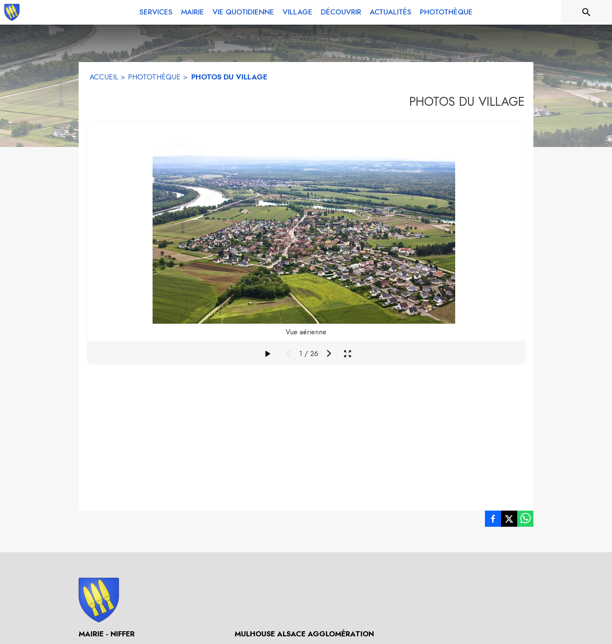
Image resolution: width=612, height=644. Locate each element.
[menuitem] (156, 10)
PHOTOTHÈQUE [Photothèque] (154, 77)
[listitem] (493, 520)
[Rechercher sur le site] (586, 12)
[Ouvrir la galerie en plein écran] (347, 354)
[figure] (306, 231)
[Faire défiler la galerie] (267, 353)
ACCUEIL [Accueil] (104, 77)
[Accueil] (12, 12)
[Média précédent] (288, 353)
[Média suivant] (328, 353)
